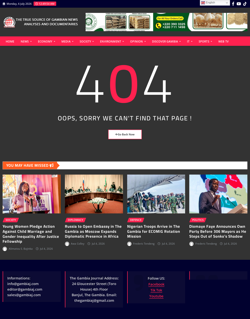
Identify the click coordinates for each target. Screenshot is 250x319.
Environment (112, 41)
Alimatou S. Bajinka (21, 248)
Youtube (156, 296)
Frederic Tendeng (143, 243)
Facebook (156, 284)
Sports (205, 41)
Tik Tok (156, 290)
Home (10, 41)
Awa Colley (77, 243)
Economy (46, 41)
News (26, 41)
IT (189, 41)
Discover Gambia (166, 41)
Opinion (138, 41)
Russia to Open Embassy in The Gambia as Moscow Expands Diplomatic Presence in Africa (93, 231)
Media (67, 41)
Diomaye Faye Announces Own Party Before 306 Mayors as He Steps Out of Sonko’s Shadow (217, 231)
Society (87, 41)
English (208, 3)
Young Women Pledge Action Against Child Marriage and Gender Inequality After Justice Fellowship (31, 234)
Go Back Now (125, 134)
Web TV (223, 41)
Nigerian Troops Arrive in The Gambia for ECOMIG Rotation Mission (153, 231)
